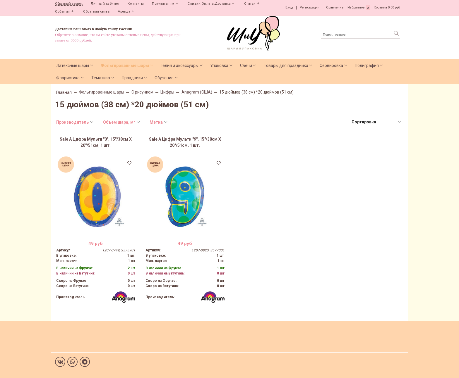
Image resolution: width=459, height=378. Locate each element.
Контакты (136, 4)
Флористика (68, 77)
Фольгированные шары (125, 65)
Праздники (132, 77)
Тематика (100, 77)
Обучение (164, 77)
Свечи (246, 65)
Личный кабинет (105, 4)
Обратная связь (96, 11)
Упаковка (219, 65)
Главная (64, 92)
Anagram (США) (196, 92)
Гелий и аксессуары (179, 65)
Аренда (124, 11)
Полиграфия (367, 65)
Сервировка (331, 65)
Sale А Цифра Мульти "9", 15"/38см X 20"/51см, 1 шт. (185, 142)
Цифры (167, 92)
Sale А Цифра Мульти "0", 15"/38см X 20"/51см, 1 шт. (96, 142)
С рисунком (142, 92)
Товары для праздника (286, 65)
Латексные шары (72, 65)
